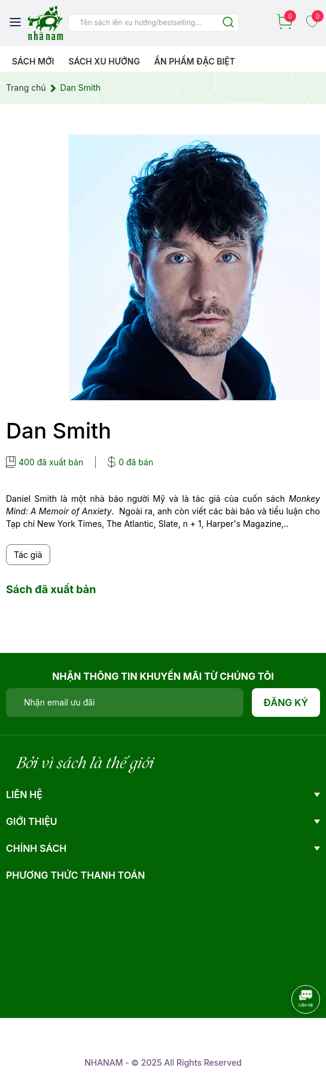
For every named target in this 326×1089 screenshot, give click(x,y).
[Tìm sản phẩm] (153, 23)
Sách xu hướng (103, 61)
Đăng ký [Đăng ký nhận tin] (286, 702)
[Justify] (228, 23)
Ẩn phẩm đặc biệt (194, 61)
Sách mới (33, 61)
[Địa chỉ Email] (124, 702)
